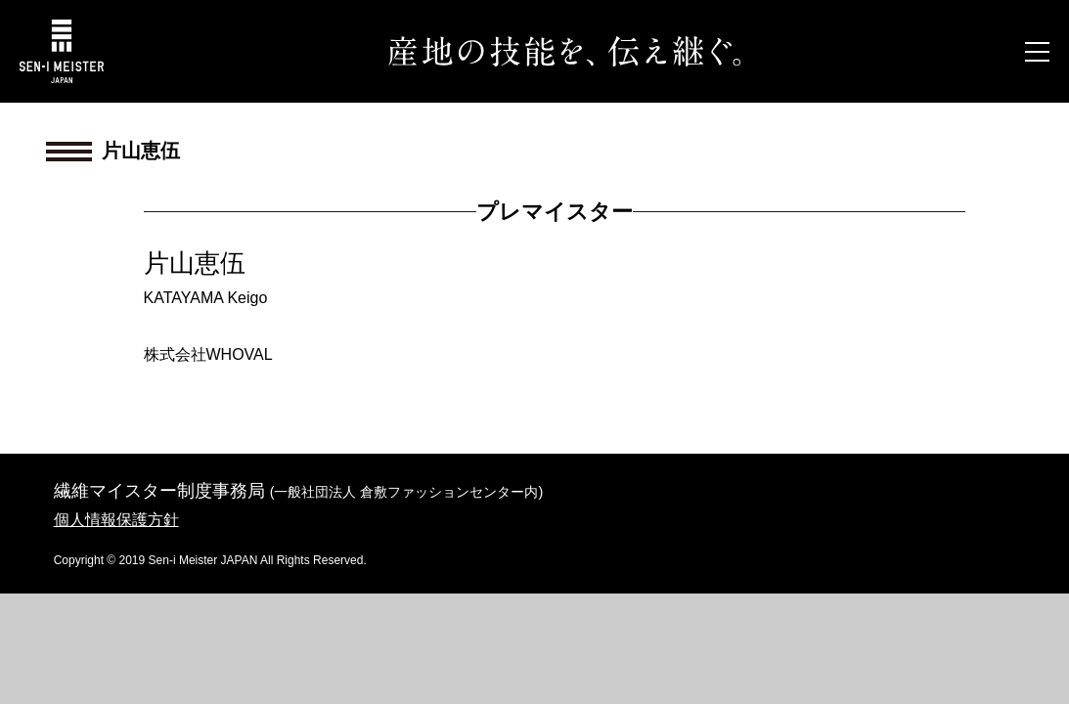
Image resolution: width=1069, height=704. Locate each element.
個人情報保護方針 (116, 519)
